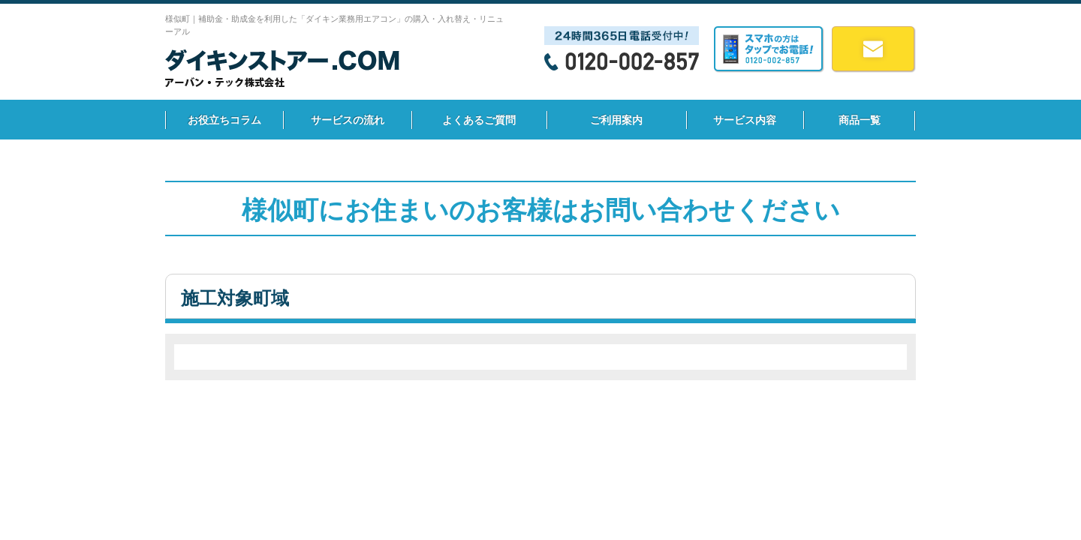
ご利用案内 (616, 120)
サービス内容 (744, 120)
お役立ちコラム (224, 120)
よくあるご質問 (479, 120)
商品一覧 (860, 120)
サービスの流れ (347, 120)
